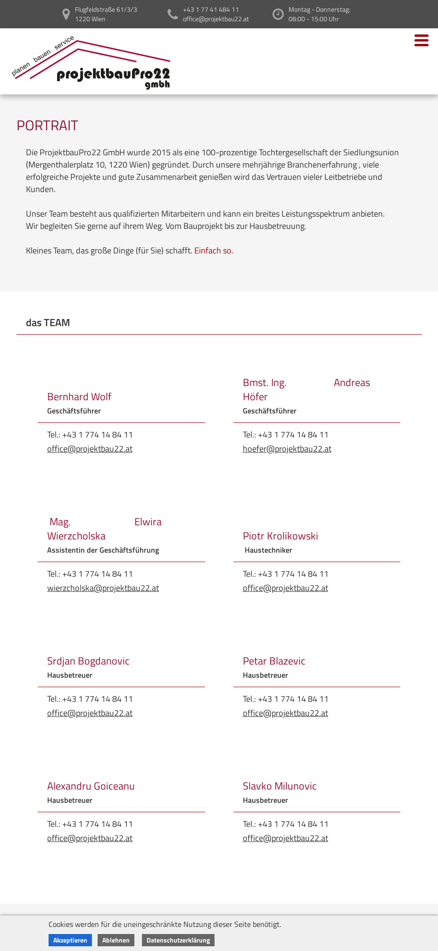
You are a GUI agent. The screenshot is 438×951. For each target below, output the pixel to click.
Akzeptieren (70, 940)
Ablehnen (116, 940)
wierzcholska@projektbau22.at (103, 587)
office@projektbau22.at (89, 448)
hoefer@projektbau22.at (287, 448)
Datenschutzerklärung (178, 940)
